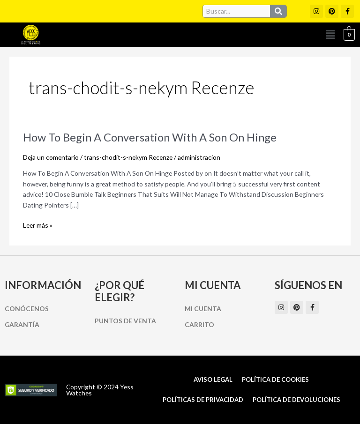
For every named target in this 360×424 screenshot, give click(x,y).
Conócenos (27, 308)
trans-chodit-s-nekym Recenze (128, 157)
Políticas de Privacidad (203, 399)
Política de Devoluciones (296, 399)
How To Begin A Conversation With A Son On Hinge (150, 137)
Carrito (199, 324)
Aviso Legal (213, 379)
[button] (330, 34)
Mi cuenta (203, 308)
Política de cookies (275, 379)
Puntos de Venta (125, 321)
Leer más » (37, 225)
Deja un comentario (51, 157)
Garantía (22, 324)
